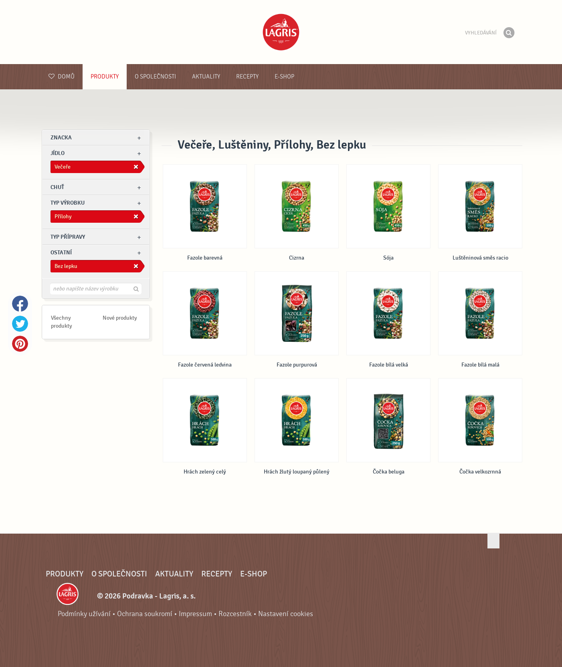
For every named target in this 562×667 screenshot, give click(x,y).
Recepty (247, 76)
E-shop (284, 76)
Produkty (105, 76)
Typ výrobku (68, 202)
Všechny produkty (61, 321)
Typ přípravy (68, 237)
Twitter (20, 324)
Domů (62, 76)
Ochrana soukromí (144, 614)
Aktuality (206, 76)
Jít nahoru (493, 540)
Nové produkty (120, 317)
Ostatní (61, 252)
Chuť (57, 187)
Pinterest (20, 344)
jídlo (58, 153)
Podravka (281, 32)
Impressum (195, 614)
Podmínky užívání (84, 614)
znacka (61, 137)
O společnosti (155, 76)
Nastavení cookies (285, 614)
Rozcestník (235, 614)
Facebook (20, 304)
